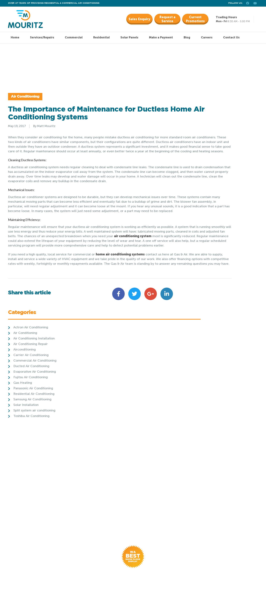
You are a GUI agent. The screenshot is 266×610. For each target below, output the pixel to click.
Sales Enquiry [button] (139, 19)
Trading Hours (226, 17)
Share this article (29, 348)
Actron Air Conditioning (205, 115)
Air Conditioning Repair (205, 132)
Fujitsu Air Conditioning (205, 165)
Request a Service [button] (167, 19)
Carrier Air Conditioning (206, 143)
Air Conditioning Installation (209, 127)
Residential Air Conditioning (209, 182)
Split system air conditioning (209, 199)
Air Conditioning (31, 103)
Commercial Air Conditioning (210, 149)
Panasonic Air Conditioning (208, 176)
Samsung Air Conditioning (207, 187)
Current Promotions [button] (195, 19)
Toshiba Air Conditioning (206, 204)
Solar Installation (201, 193)
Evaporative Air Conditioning (209, 160)
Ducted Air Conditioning (206, 154)
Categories (197, 101)
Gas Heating (197, 171)
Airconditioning (199, 138)
